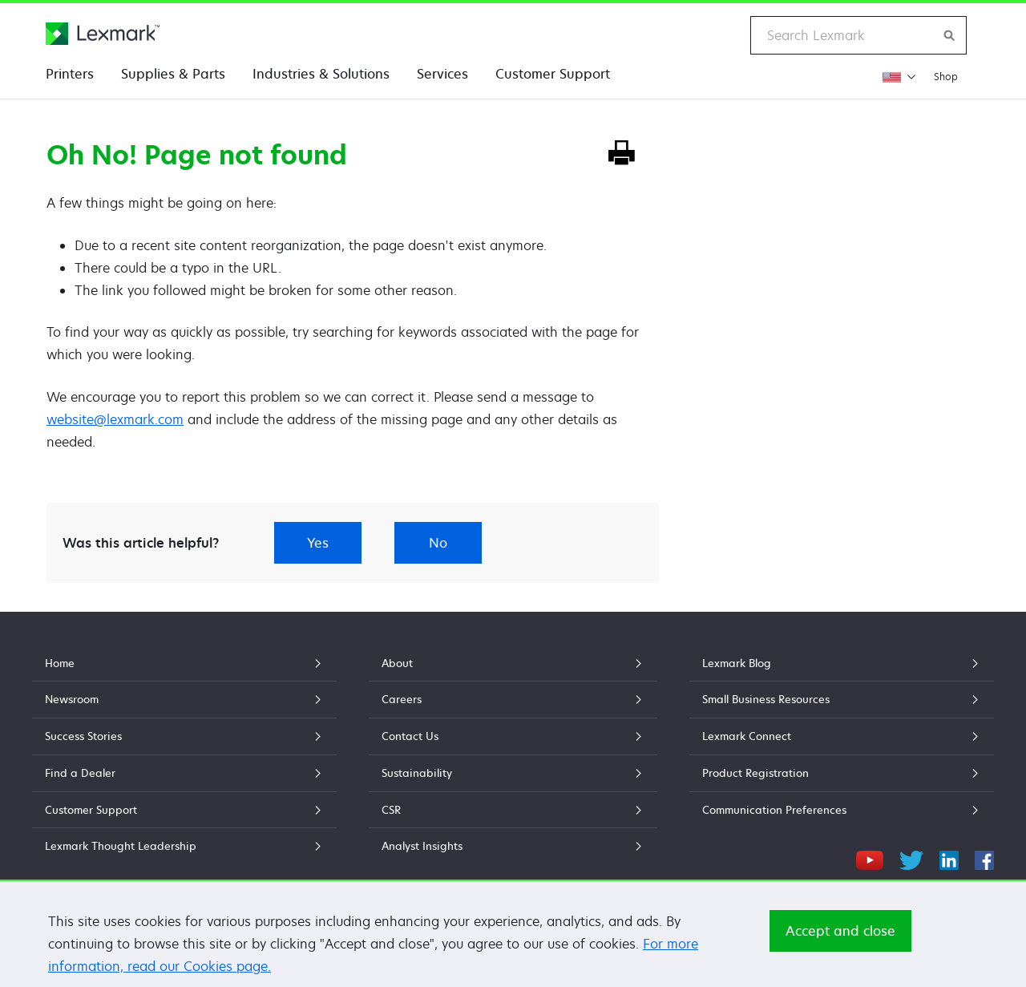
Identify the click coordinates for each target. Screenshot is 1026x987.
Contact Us (513, 736)
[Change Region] (899, 76)
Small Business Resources (841, 699)
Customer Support (552, 74)
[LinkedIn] (949, 858)
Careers (513, 699)
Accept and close (840, 931)
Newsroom (184, 699)
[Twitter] (911, 858)
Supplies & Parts (173, 74)
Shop (946, 76)
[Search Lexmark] (950, 35)
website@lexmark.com (115, 419)
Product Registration (841, 773)
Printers (70, 74)
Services (442, 74)
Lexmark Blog (841, 663)
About (513, 663)
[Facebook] (984, 858)
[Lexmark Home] (103, 33)
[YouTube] (869, 858)
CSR (513, 810)
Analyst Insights (513, 846)
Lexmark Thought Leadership (184, 846)
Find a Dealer (184, 773)
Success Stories (184, 736)
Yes (318, 543)
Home (184, 663)
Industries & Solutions (321, 74)
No (438, 543)
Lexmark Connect (841, 736)
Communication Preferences (841, 810)
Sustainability (513, 773)
